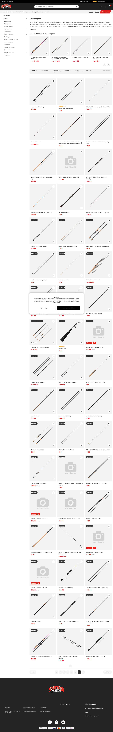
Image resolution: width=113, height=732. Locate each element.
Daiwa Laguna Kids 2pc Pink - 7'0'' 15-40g (38, 57)
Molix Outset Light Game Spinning (67, 382)
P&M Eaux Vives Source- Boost (39, 483)
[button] (100, 1)
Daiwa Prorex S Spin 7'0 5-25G (94, 552)
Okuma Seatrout (35, 416)
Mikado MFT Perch (36, 142)
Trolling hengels (8, 31)
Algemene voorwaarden (29, 707)
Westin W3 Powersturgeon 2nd (39, 280)
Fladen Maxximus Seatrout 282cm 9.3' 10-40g (42, 178)
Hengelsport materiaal (8, 12)
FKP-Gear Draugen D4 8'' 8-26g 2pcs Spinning (68, 657)
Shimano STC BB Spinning (37, 382)
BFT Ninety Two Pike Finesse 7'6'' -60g (100, 57)
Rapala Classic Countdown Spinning (68, 246)
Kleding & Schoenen (37, 12)
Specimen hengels (14, 34)
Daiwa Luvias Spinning (64, 280)
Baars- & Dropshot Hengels (11, 39)
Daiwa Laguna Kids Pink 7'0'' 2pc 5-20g (41, 656)
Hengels (8, 15)
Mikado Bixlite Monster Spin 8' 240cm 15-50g (98, 107)
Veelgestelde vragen (45, 711)
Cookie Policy (56, 302)
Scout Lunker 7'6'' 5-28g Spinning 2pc (69, 621)
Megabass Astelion (36, 621)
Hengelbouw (7, 55)
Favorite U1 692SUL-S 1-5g (66, 587)
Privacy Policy (70, 301)
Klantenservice (84, 1)
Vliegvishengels (14, 29)
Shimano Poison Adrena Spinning (81, 57)
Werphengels (7, 24)
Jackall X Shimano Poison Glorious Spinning (97, 246)
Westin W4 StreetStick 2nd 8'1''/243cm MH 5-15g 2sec (71, 484)
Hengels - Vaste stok (9, 47)
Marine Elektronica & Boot (22, 12)
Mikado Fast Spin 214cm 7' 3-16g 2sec (69, 177)
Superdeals (105, 12)
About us (7, 707)
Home (4, 15)
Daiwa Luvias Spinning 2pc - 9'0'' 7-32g (96, 483)
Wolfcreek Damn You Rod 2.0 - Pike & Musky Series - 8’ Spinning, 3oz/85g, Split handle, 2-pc (70, 142)
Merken (97, 12)
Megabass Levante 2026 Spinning (40, 347)
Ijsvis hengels (14, 50)
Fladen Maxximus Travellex (93, 280)
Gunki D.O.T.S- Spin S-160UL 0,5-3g (95, 382)
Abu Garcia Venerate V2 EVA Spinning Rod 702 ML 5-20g (70, 553)
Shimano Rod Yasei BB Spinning (39, 246)
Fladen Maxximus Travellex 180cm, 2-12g (69, 518)
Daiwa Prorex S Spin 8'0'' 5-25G (39, 518)
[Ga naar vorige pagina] (33, 672)
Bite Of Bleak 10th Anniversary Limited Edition (98, 449)
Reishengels (7, 44)
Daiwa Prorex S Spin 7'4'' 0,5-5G (94, 347)
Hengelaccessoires (14, 52)
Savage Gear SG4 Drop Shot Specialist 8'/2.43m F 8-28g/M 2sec (60, 58)
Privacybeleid (43, 707)
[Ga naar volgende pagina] (107, 672)
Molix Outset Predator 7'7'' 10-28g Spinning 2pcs (97, 142)
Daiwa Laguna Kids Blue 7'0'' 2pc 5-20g (41, 212)
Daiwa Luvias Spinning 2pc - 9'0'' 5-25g (41, 552)
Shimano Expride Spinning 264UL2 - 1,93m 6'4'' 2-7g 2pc (97, 622)
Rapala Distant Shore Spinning (94, 416)
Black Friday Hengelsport (91, 716)
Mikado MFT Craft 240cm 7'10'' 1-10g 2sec (97, 212)
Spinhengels (7, 21)
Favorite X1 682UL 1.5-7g (37, 107)
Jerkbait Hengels (8, 26)
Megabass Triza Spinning (37, 449)
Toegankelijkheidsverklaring (30, 711)
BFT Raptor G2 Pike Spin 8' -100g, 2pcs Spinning (96, 178)
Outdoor (47, 12)
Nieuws (91, 12)
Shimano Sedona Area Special (66, 449)
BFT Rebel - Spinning (64, 212)
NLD (8, 1)
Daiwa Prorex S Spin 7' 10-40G (39, 587)
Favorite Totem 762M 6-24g (93, 518)
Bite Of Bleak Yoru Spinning (66, 108)
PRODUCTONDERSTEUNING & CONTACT (12, 712)
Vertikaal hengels (8, 42)
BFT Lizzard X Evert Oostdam (94, 313)
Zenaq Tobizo (62, 348)
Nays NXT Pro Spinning (65, 416)
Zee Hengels (14, 37)
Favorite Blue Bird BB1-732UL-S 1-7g (95, 656)
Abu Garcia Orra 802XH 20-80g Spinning (97, 587)
